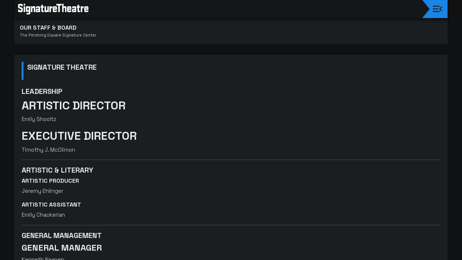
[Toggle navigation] (437, 9)
